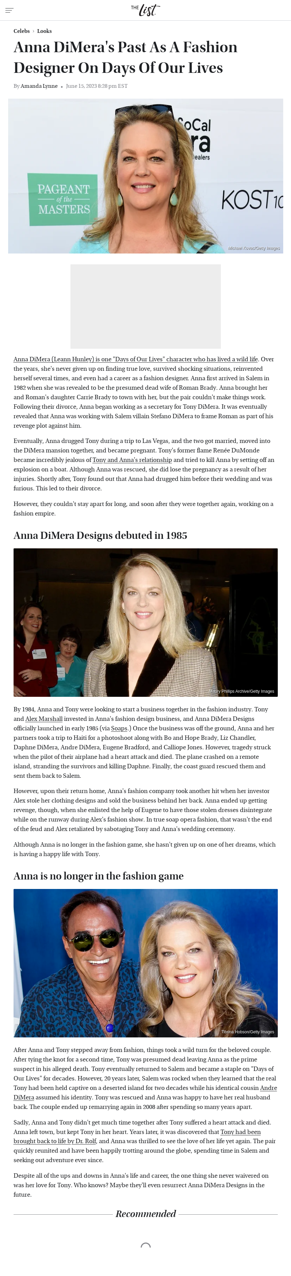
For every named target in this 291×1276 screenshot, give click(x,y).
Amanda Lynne (39, 86)
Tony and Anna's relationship (132, 460)
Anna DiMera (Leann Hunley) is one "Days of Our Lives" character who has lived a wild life (136, 359)
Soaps (119, 728)
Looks (44, 31)
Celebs (22, 31)
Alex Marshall (44, 719)
